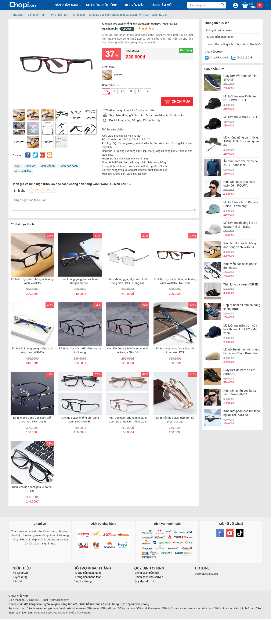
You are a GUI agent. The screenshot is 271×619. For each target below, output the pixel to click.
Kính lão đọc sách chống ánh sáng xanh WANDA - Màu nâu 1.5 (128, 14)
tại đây (156, 120)
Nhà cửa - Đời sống (101, 5)
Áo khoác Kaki (43, 612)
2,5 (122, 91)
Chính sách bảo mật (146, 572)
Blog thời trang (83, 581)
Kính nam (79, 14)
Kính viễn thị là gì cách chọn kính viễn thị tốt (234, 44)
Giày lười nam (170, 608)
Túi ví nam (83, 612)
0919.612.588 (244, 57)
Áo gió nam (51, 608)
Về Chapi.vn (20, 572)
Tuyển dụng (20, 577)
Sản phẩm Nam (66, 5)
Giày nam (93, 608)
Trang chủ (16, 14)
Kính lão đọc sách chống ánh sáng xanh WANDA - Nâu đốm (118, 75)
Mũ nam (250, 608)
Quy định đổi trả (144, 581)
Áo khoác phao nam (72, 608)
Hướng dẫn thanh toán (220, 36)
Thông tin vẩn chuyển (219, 30)
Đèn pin (27, 612)
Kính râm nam (204, 608)
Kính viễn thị (235, 608)
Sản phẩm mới (161, 5)
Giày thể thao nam (148, 608)
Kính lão (220, 608)
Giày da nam (127, 608)
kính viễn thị (48, 166)
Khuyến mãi (134, 5)
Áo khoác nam (17, 608)
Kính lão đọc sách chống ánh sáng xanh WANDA (107, 75)
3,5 (139, 91)
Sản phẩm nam (37, 14)
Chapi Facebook (219, 57)
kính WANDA (23, 171)
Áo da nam (35, 608)
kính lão (30, 166)
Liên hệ (17, 581)
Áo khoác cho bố (64, 612)
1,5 (106, 91)
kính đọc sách (69, 166)
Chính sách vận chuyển (148, 577)
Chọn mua (180, 101)
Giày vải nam (109, 608)
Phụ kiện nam (59, 14)
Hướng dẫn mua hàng (87, 572)
